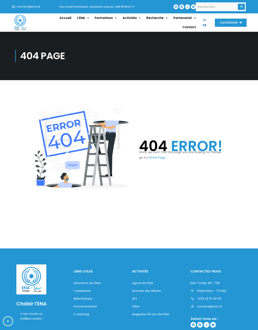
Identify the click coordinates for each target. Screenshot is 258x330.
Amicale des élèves (146, 291)
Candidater (82, 291)
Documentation (85, 306)
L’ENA (83, 18)
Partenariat (184, 18)
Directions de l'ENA (87, 283)
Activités (132, 18)
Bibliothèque (83, 298)
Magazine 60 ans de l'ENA (150, 314)
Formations (106, 18)
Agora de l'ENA (142, 283)
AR (204, 20)
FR (204, 25)
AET (134, 298)
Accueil (65, 18)
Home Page (157, 157)
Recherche (157, 18)
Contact (189, 27)
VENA (135, 306)
